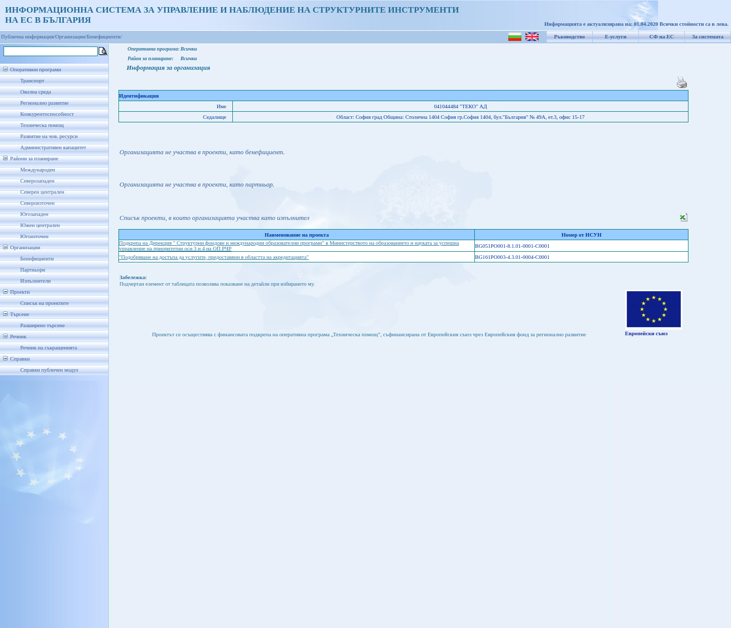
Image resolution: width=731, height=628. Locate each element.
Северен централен (42, 192)
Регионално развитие (44, 103)
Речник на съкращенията (48, 347)
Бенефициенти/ (104, 36)
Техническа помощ (42, 125)
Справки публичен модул (49, 370)
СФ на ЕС (661, 36)
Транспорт (32, 80)
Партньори (32, 270)
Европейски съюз (646, 333)
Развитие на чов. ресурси (49, 136)
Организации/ (71, 36)
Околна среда (35, 92)
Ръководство (569, 36)
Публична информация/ (28, 36)
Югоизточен (34, 236)
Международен (37, 169)
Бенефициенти (37, 258)
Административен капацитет (53, 147)
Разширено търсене (42, 325)
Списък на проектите (44, 303)
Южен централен (40, 225)
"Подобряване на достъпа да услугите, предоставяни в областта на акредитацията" (214, 257)
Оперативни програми (35, 69)
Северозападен (37, 181)
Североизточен (37, 203)
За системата (707, 36)
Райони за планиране (34, 158)
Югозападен (34, 214)
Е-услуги (616, 36)
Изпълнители (35, 281)
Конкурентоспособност (47, 114)
